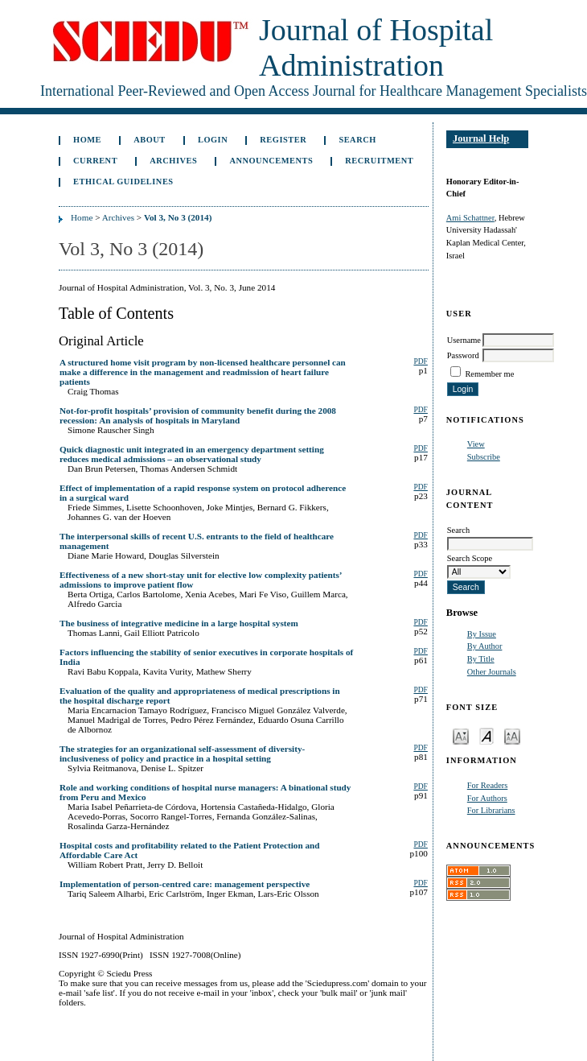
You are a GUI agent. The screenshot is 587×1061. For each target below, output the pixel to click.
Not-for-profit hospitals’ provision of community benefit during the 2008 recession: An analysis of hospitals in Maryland (198, 415)
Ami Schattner (470, 217)
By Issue (481, 634)
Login (213, 139)
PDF (420, 361)
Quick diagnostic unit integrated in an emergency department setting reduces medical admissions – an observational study (192, 454)
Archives (173, 160)
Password (463, 355)
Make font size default (486, 735)
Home (87, 139)
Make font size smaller (461, 735)
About (149, 139)
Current (95, 160)
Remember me (489, 373)
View (476, 444)
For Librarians (491, 810)
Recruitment (379, 160)
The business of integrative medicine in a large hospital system (179, 623)
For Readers (487, 785)
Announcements (271, 160)
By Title (481, 658)
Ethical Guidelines (123, 181)
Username (464, 340)
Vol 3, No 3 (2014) (177, 217)
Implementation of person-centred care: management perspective (185, 884)
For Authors (487, 798)
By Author (485, 646)
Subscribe (483, 456)
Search (357, 139)
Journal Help (481, 138)
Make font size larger (512, 735)
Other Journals (491, 671)
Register (283, 139)
